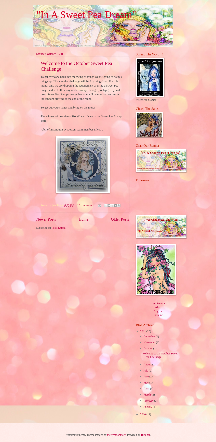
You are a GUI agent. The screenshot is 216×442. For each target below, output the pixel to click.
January (148, 406)
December (149, 336)
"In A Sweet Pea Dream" (86, 14)
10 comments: (85, 205)
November (149, 342)
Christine (158, 315)
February (148, 400)
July (146, 370)
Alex (157, 307)
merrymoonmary (116, 434)
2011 (143, 331)
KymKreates (158, 303)
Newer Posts (46, 219)
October (148, 348)
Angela (158, 311)
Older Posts (120, 219)
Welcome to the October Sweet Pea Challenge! (160, 355)
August (147, 364)
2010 (143, 414)
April (146, 388)
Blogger (145, 434)
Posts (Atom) (59, 227)
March (147, 394)
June (146, 376)
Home (83, 219)
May (146, 382)
